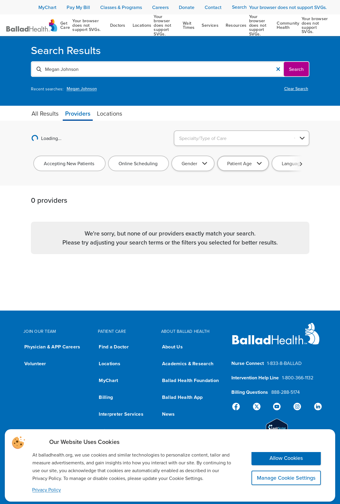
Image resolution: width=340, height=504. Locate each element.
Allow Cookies (286, 458)
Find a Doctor (114, 346)
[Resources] (247, 25)
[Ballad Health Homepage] (31, 25)
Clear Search (296, 89)
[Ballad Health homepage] (275, 339)
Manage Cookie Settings (286, 477)
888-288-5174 (285, 392)
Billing (106, 397)
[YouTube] (277, 406)
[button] (301, 164)
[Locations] (154, 25)
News (168, 414)
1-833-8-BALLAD (284, 363)
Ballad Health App (182, 397)
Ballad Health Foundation (190, 380)
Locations (109, 363)
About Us (172, 346)
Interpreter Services (121, 414)
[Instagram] (296, 406)
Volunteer (35, 363)
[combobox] (152, 69)
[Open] (302, 138)
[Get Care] (81, 25)
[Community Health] (302, 25)
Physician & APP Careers (52, 346)
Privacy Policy (46, 489)
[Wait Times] (188, 25)
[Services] (210, 25)
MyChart (108, 380)
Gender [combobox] (189, 163)
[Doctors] (118, 25)
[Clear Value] (278, 69)
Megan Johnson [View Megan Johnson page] (82, 89)
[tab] (45, 113)
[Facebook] (238, 406)
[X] (258, 406)
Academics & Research (187, 363)
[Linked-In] (315, 406)
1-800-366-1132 (297, 377)
